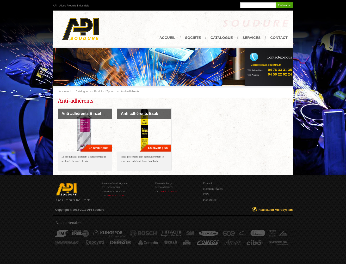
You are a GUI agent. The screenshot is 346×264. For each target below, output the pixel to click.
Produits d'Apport (104, 91)
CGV (206, 194)
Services (251, 37)
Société (193, 37)
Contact (279, 37)
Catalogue (221, 37)
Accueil (167, 37)
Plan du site (209, 199)
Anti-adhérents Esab (139, 113)
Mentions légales (213, 188)
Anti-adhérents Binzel (81, 113)
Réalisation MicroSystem (276, 209)
